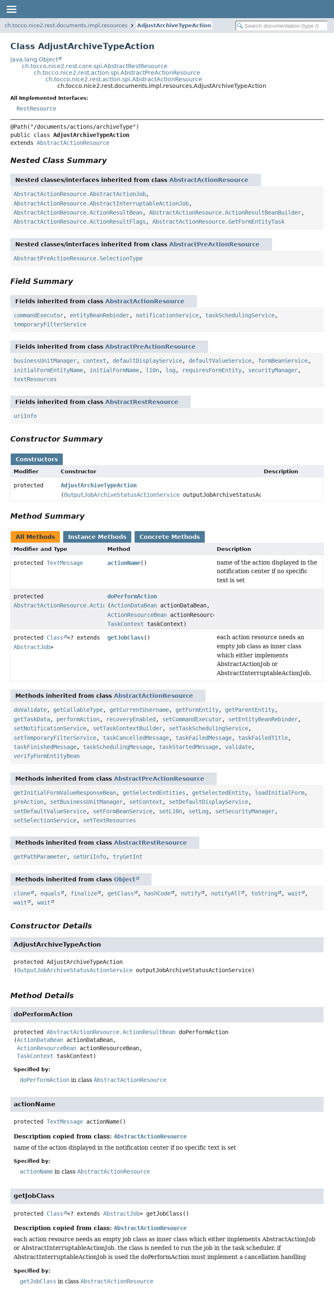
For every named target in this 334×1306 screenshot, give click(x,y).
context (94, 360)
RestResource (36, 108)
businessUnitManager (45, 360)
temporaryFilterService (50, 324)
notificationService (167, 315)
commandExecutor (38, 315)
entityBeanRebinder (99, 315)
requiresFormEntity (212, 370)
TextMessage (65, 563)
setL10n (170, 811)
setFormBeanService (122, 811)
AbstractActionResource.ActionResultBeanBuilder (225, 212)
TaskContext (125, 624)
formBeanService (283, 360)
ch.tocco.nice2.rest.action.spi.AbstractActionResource (123, 79)
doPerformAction (132, 596)
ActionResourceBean (137, 615)
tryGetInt (127, 856)
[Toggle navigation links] (11, 9)
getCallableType (78, 709)
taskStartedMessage (188, 747)
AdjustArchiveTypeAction (174, 25)
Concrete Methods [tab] (170, 537)
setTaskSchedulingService (208, 728)
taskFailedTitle (263, 737)
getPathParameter (40, 856)
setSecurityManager (245, 811)
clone (22, 893)
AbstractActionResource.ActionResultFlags (80, 221)
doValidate (30, 709)
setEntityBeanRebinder (263, 719)
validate (238, 747)
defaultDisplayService (147, 360)
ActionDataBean (134, 605)
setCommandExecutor (192, 719)
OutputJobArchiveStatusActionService (122, 494)
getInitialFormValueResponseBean (65, 792)
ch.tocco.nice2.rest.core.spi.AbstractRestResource (95, 66)
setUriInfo (89, 856)
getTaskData (32, 719)
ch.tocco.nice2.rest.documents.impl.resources (66, 25)
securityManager (273, 370)
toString (264, 893)
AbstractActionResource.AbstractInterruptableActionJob (101, 203)
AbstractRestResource (141, 402)
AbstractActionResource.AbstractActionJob (80, 194)
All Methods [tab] (35, 537)
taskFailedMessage (203, 737)
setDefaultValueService (50, 811)
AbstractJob (32, 647)
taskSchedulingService (240, 315)
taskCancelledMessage (136, 737)
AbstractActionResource (73, 142)
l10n (152, 370)
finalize (84, 893)
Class (55, 637)
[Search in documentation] (281, 26)
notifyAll (226, 893)
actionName (123, 563)
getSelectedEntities (154, 792)
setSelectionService (45, 820)
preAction (28, 801)
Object (124, 879)
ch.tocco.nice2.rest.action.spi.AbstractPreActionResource (117, 72)
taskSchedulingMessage (117, 747)
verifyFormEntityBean (47, 756)
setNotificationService (50, 728)
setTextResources (109, 820)
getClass (120, 893)
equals (50, 893)
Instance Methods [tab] (97, 537)
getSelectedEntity (220, 792)
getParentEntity (250, 709)
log (170, 370)
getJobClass (125, 637)
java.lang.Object (34, 59)
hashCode (157, 893)
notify (191, 893)
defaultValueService (220, 360)
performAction (78, 719)
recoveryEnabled (131, 719)
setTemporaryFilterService (55, 737)
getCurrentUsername (139, 709)
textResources (35, 379)
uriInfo (25, 416)
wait (294, 893)
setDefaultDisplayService (208, 801)
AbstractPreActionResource (214, 244)
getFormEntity (196, 709)
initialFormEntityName (48, 370)
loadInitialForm (279, 792)
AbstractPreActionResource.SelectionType (78, 258)
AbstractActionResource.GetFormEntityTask (218, 221)
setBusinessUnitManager (86, 801)
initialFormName (114, 370)
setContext (145, 801)
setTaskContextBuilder (127, 728)
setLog (198, 811)
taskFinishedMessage (45, 747)
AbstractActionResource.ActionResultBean (78, 212)
